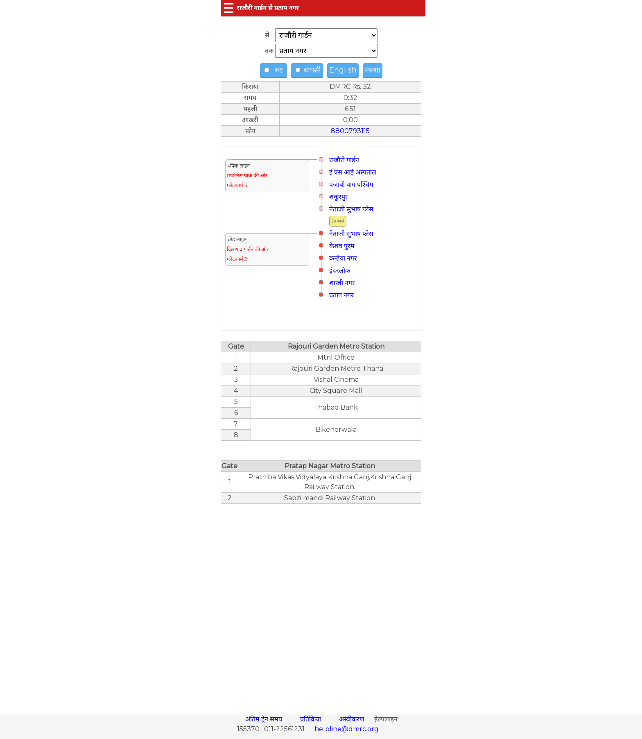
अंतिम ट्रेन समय (264, 719)
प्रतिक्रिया (311, 719)
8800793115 (350, 131)
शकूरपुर (338, 197)
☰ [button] (229, 8)
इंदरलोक (339, 270)
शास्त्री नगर (342, 283)
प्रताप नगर (341, 295)
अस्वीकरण (352, 719)
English (343, 70)
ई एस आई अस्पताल (352, 172)
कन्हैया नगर (343, 258)
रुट (274, 70)
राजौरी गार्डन (344, 160)
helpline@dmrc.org (346, 729)
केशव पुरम (342, 246)
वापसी (308, 70)
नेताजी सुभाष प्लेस (351, 209)
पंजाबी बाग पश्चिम (351, 184)
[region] (321, 604)
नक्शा (372, 70)
